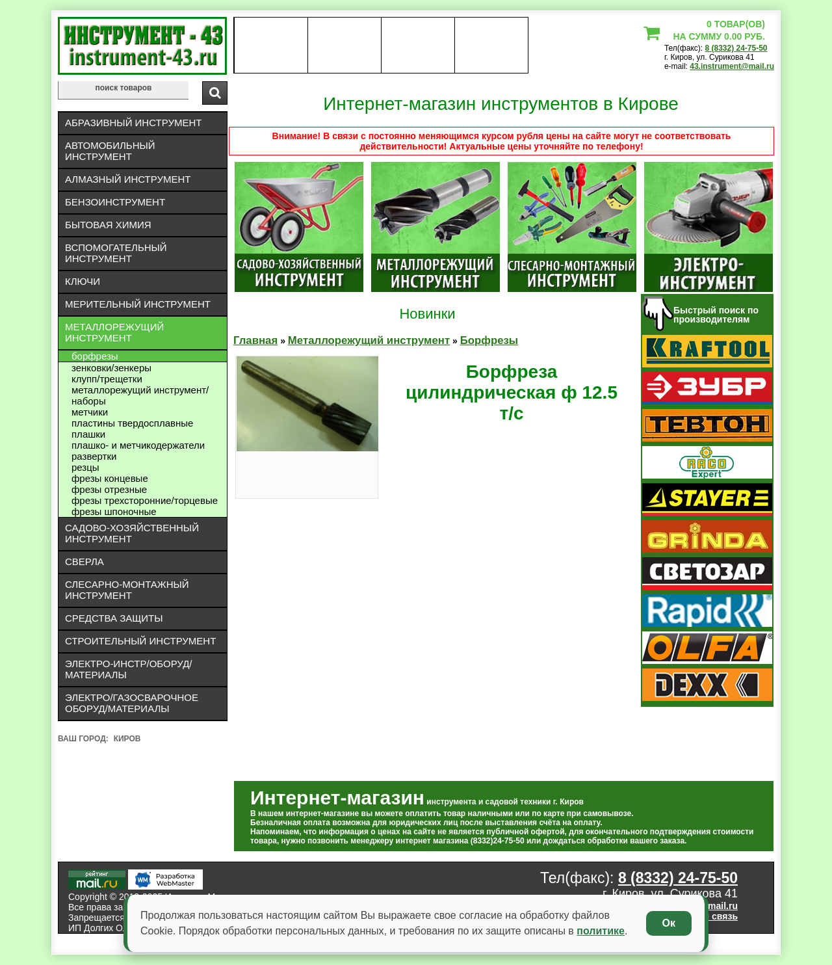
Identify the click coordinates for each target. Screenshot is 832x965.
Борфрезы (95, 356)
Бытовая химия (108, 224)
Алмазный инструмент (127, 179)
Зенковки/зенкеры (111, 367)
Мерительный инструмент (138, 304)
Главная (255, 340)
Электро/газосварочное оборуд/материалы (131, 703)
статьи (491, 45)
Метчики (90, 411)
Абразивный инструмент (133, 122)
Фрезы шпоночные (114, 511)
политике (601, 930)
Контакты (418, 45)
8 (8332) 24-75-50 (736, 48)
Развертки (94, 456)
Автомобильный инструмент (110, 151)
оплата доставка (345, 46)
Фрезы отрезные (109, 489)
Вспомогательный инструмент (116, 253)
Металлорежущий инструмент (114, 332)
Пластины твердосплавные (132, 423)
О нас (270, 45)
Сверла (84, 561)
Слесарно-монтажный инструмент (127, 590)
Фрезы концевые (110, 478)
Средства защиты (114, 618)
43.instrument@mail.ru (732, 66)
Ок (668, 923)
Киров (127, 738)
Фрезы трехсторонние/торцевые (145, 500)
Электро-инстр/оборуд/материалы (128, 669)
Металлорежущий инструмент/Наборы (140, 395)
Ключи (82, 281)
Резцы (85, 467)
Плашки (88, 434)
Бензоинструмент (115, 201)
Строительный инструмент (140, 640)
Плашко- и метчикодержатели (138, 445)
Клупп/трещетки (107, 378)
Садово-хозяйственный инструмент (132, 533)
